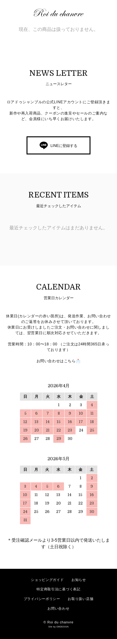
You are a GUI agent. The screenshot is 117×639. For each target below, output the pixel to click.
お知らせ (78, 580)
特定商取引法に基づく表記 (58, 589)
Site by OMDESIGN (58, 627)
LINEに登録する (64, 146)
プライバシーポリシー (42, 599)
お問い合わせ (58, 608)
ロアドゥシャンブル (62, 12)
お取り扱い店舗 (80, 599)
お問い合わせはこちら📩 (59, 361)
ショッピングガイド (47, 580)
